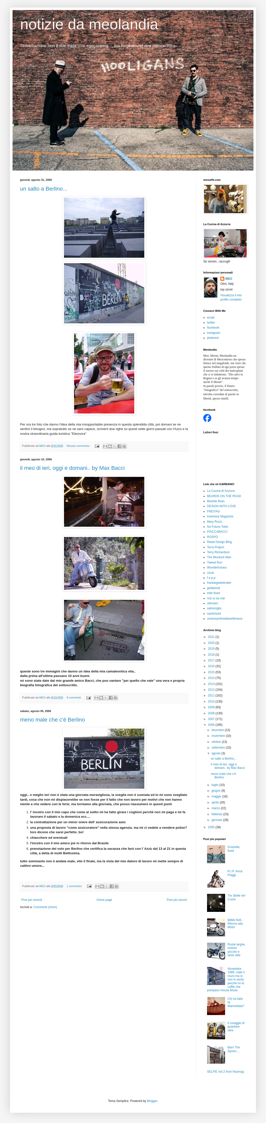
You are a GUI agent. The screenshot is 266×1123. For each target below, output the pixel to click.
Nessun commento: (79, 445)
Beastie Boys (216, 501)
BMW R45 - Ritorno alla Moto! (235, 923)
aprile (216, 802)
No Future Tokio (217, 526)
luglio (215, 785)
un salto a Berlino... (43, 189)
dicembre (218, 730)
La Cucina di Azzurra (221, 491)
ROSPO (212, 537)
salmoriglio (214, 608)
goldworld (213, 588)
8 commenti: (74, 697)
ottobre (217, 742)
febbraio (217, 814)
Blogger (152, 1101)
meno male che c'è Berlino (52, 720)
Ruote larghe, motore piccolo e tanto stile (237, 950)
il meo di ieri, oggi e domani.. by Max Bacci (72, 468)
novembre (219, 736)
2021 (212, 637)
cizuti (210, 573)
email (210, 317)
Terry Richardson (218, 552)
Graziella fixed (233, 848)
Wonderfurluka (217, 567)
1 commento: (75, 886)
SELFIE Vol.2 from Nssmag (225, 1071)
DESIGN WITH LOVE (221, 506)
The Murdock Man (219, 557)
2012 (212, 689)
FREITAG (213, 511)
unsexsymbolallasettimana (224, 618)
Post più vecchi (177, 900)
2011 (212, 695)
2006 (212, 725)
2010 (212, 701)
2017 (212, 660)
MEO (228, 278)
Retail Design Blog (219, 542)
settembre (219, 747)
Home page (104, 900)
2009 (212, 707)
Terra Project (215, 547)
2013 (212, 684)
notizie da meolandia (89, 24)
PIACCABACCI (217, 531)
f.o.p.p (211, 578)
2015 (212, 672)
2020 (212, 643)
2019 (212, 648)
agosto (216, 753)
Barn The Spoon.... (234, 1049)
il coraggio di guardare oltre (236, 1026)
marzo (216, 808)
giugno (216, 790)
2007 (212, 719)
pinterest (213, 338)
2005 (212, 827)
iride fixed (213, 593)
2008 (212, 713)
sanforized (214, 613)
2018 (212, 654)
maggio (217, 796)
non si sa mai (216, 598)
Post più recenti (31, 900)
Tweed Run (214, 562)
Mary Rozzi (214, 521)
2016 (212, 666)
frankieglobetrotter (219, 583)
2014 (212, 678)
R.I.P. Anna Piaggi (235, 873)
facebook (213, 327)
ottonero (212, 603)
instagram (213, 333)
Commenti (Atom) (45, 907)
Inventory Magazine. (220, 516)
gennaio (217, 820)
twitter (211, 322)
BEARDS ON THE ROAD (224, 496)
